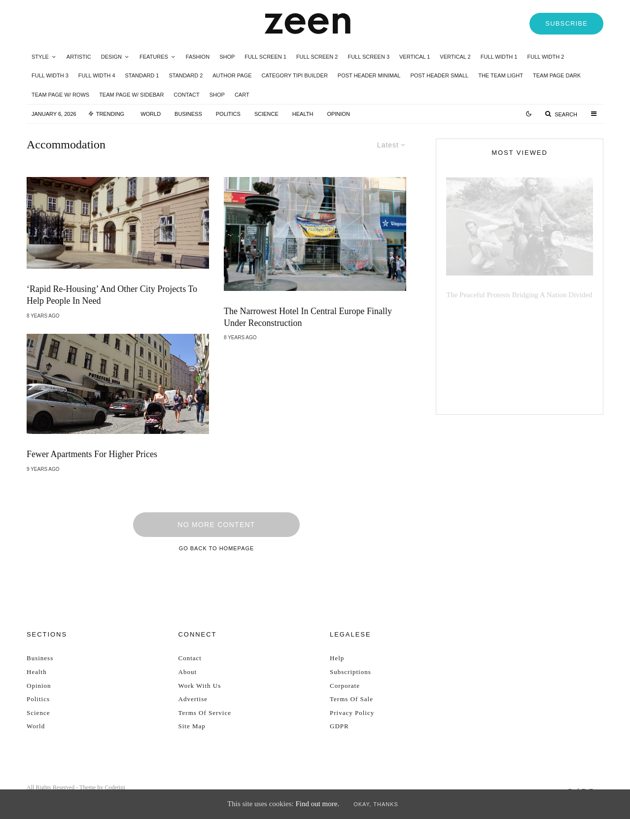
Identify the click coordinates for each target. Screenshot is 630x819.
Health (303, 114)
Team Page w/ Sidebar (131, 95)
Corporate (345, 685)
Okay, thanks (375, 804)
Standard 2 (186, 75)
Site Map (192, 726)
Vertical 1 (414, 57)
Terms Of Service (205, 712)
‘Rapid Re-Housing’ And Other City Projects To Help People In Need (112, 295)
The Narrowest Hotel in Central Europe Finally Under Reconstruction (308, 317)
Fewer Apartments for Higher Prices (92, 455)
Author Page (231, 75)
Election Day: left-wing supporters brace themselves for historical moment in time (536, 391)
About (187, 672)
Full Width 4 (96, 75)
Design (111, 57)
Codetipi (115, 787)
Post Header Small (439, 75)
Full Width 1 (499, 57)
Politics (228, 114)
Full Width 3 (50, 75)
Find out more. (317, 804)
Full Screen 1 (265, 57)
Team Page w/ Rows (60, 95)
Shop (227, 57)
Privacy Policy (352, 712)
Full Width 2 (545, 57)
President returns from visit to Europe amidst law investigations (537, 352)
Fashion (198, 57)
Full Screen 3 (368, 57)
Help (337, 658)
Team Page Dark (557, 75)
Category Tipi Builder (295, 75)
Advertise (193, 699)
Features (154, 57)
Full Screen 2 (317, 57)
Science (266, 114)
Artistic (79, 57)
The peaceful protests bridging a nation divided (519, 289)
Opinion (338, 114)
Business (188, 114)
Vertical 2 (455, 57)
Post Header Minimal (369, 75)
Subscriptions (350, 672)
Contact (186, 95)
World (150, 114)
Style (40, 57)
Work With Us (199, 685)
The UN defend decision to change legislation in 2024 (528, 318)
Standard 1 (142, 75)
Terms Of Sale (351, 699)
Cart (242, 95)
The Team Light (500, 75)
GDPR (339, 726)
